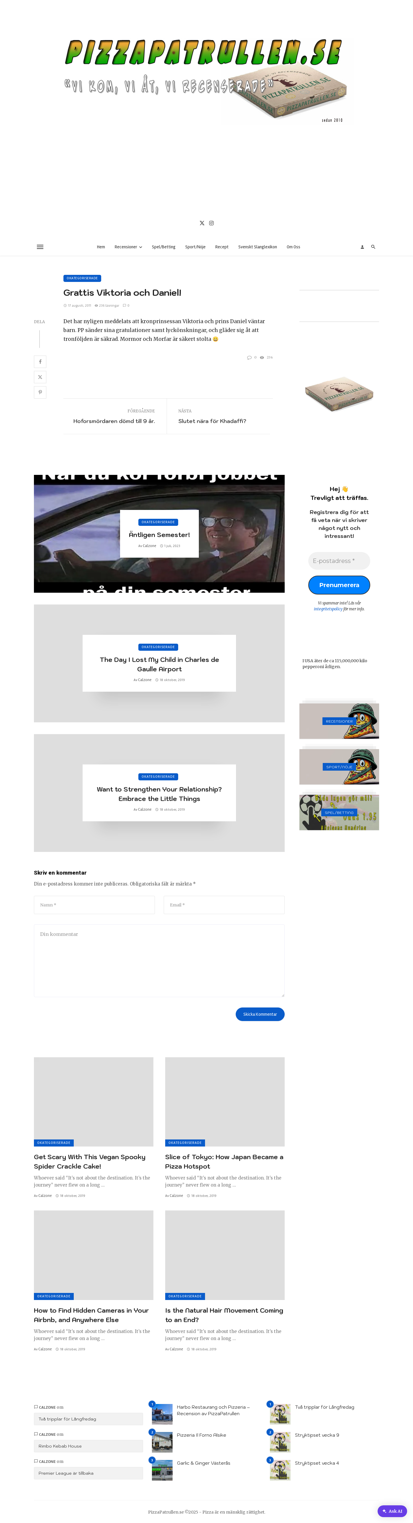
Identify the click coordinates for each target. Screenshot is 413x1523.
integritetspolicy (328, 609)
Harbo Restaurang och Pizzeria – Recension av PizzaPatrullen (213, 1410)
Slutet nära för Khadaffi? (212, 421)
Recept (222, 247)
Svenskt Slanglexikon (257, 247)
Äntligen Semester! (159, 535)
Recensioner (126, 247)
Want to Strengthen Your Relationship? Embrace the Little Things (159, 794)
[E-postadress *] (339, 561)
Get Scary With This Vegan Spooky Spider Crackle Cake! (89, 1161)
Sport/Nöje (195, 247)
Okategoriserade (82, 278)
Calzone (149, 545)
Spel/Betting (164, 247)
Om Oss (293, 247)
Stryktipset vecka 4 (317, 1462)
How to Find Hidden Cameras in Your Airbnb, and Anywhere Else (91, 1314)
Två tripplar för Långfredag (67, 1418)
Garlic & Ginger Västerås (203, 1462)
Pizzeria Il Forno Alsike (201, 1434)
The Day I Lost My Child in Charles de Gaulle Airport (159, 664)
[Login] (362, 247)
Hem (101, 247)
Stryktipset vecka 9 (317, 1434)
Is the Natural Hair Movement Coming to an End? (224, 1314)
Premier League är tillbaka (66, 1472)
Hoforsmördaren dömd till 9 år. (114, 421)
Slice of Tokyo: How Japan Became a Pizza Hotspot (224, 1161)
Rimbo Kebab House (60, 1445)
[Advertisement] (206, 169)
